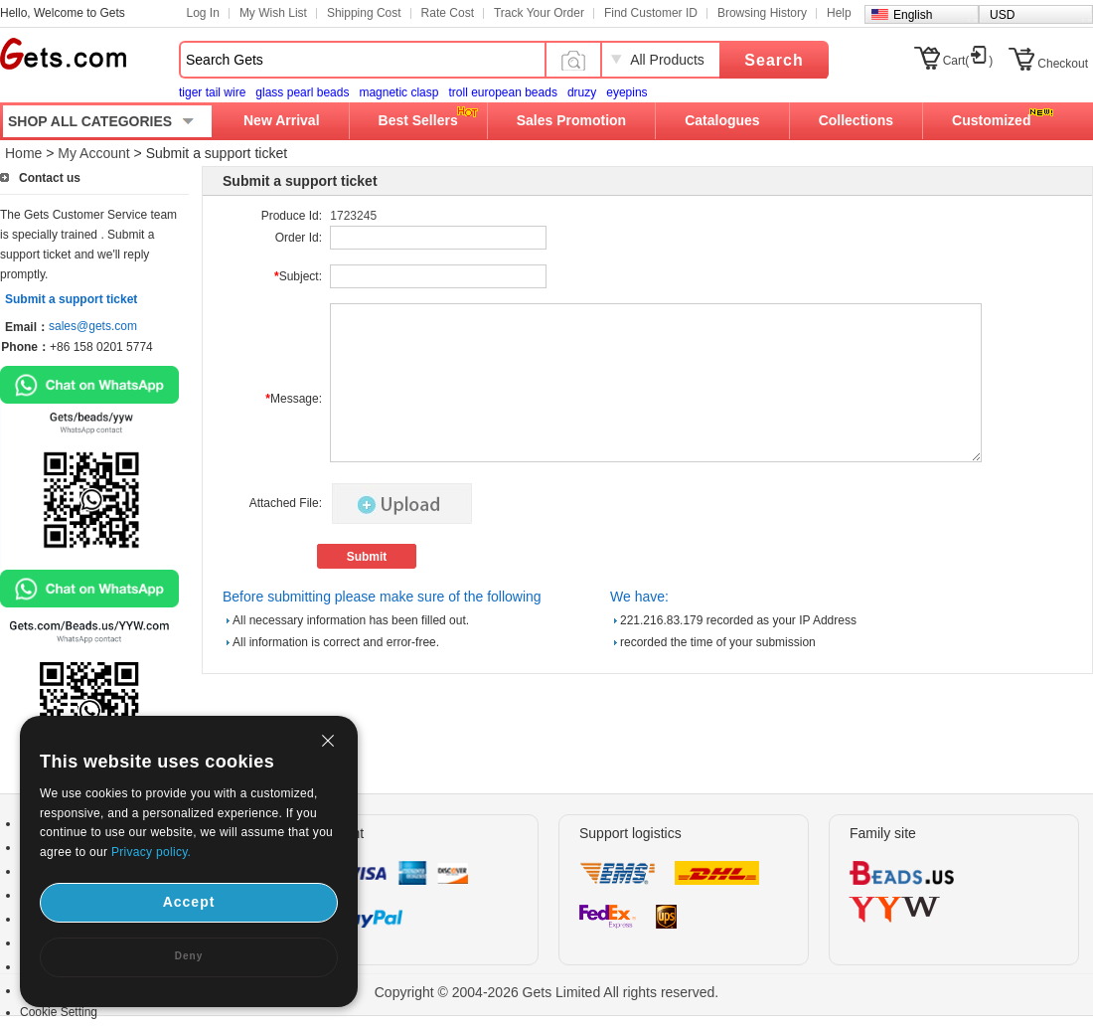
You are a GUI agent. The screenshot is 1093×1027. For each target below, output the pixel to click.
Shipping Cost (364, 13)
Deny (189, 955)
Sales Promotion (571, 120)
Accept (189, 902)
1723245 (353, 216)
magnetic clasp (398, 92)
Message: (293, 399)
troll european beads (502, 92)
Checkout (1062, 64)
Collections (856, 120)
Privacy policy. (151, 852)
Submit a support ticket (71, 299)
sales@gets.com (93, 326)
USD (1002, 15)
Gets (63, 54)
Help (839, 13)
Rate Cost (447, 13)
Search (773, 60)
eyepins (626, 92)
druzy (581, 92)
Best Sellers (418, 120)
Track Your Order (539, 13)
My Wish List (273, 13)
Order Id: (298, 238)
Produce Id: (291, 216)
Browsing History (762, 13)
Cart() (968, 61)
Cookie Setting (58, 1012)
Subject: (298, 276)
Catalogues (722, 120)
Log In (203, 13)
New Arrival (281, 120)
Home (23, 153)
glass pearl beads (302, 92)
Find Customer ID (651, 13)
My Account (93, 153)
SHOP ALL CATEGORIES (90, 121)
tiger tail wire (212, 92)
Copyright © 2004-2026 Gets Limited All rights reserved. (547, 992)
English (912, 15)
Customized (991, 120)
